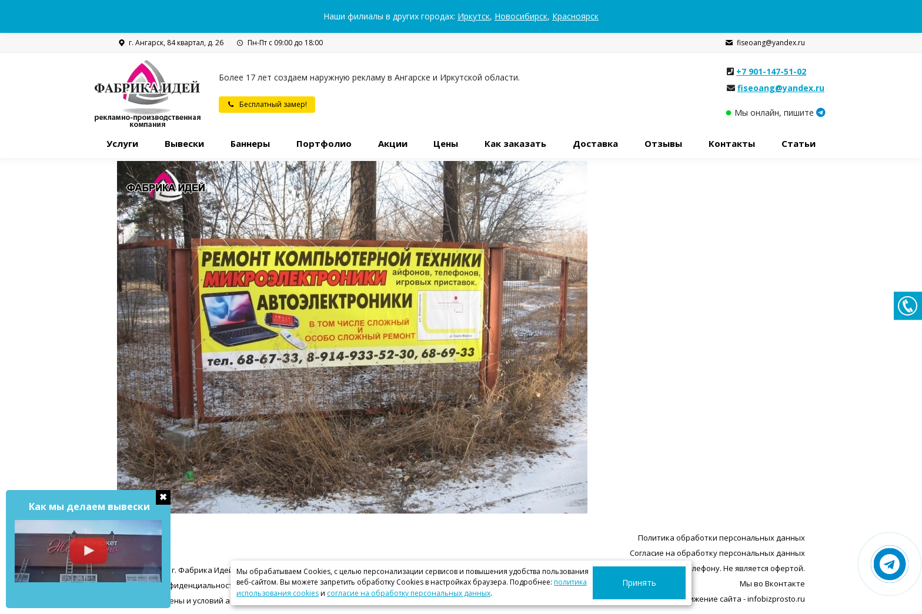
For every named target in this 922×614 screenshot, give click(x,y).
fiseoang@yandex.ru (765, 43)
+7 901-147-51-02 (771, 71)
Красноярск (575, 16)
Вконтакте (785, 583)
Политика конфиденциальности (177, 585)
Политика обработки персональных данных (721, 537)
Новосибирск (521, 16)
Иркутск (473, 16)
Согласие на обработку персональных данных (717, 553)
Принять (653, 582)
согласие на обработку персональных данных (408, 593)
